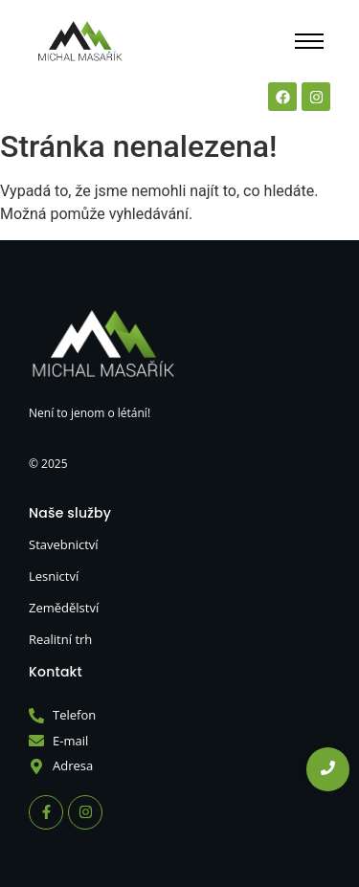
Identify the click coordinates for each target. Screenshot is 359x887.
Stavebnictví (64, 544)
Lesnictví (54, 576)
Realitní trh (60, 639)
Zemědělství (64, 607)
